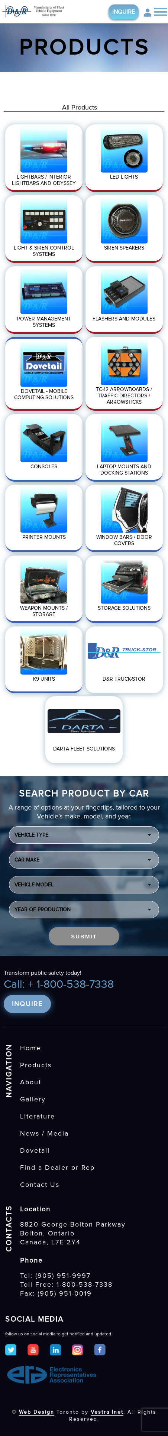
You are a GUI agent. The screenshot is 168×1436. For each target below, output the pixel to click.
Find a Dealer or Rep (57, 1167)
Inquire (123, 12)
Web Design (36, 1412)
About (30, 1082)
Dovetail (35, 1150)
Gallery (33, 1099)
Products (36, 1065)
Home (30, 1048)
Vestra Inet (107, 1412)
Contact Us (39, 1185)
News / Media (44, 1133)
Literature (37, 1116)
